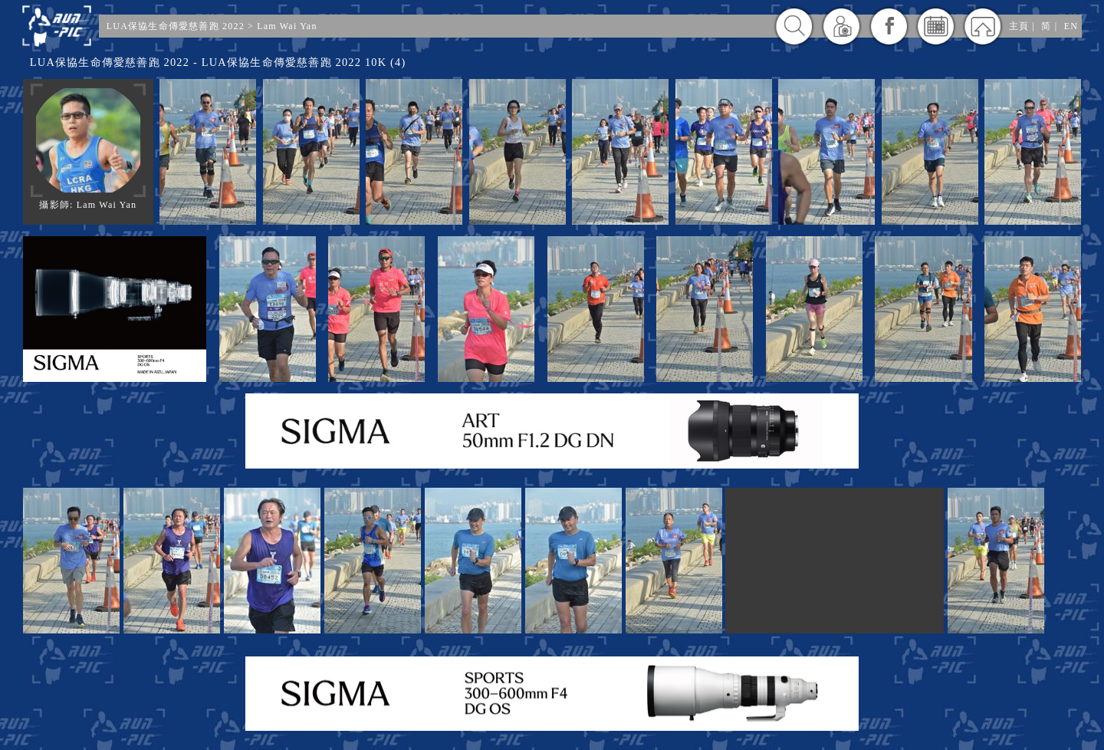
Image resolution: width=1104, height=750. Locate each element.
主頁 (1019, 26)
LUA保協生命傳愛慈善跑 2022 (176, 26)
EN (1071, 26)
